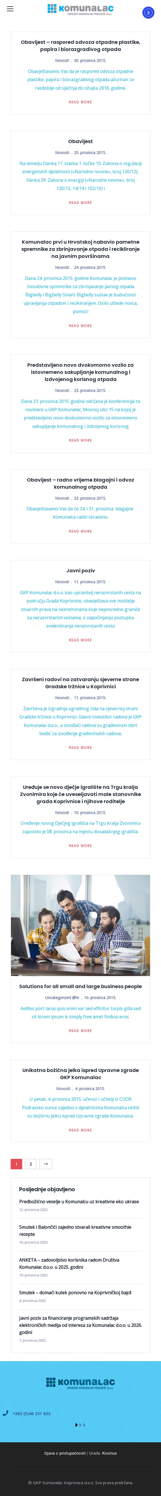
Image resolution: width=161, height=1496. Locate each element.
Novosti (62, 60)
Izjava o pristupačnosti (65, 1453)
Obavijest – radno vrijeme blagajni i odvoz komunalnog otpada (80, 483)
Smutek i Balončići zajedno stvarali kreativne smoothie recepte (75, 1230)
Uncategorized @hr (62, 997)
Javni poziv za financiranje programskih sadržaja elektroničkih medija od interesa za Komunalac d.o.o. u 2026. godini (80, 1325)
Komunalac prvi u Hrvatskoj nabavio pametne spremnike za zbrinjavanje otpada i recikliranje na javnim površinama (80, 249)
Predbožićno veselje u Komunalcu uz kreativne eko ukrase (79, 1202)
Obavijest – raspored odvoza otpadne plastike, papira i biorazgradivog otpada (80, 46)
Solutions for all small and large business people (80, 986)
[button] (77, 1425)
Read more (80, 102)
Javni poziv (80, 570)
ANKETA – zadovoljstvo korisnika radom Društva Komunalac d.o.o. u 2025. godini (69, 1263)
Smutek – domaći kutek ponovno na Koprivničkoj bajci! (75, 1293)
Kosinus (109, 1453)
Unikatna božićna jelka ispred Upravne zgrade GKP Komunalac (80, 1074)
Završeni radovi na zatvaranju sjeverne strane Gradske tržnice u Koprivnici (80, 683)
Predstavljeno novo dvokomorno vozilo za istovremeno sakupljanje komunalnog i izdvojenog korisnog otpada (80, 372)
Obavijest (80, 141)
